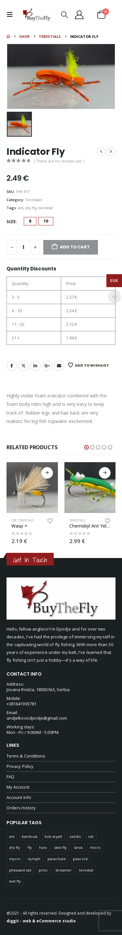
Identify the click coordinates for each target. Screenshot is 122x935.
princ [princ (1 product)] (43, 870)
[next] (110, 151)
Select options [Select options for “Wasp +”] (47, 473)
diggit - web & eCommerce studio (41, 920)
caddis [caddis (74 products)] (74, 836)
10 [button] (46, 221)
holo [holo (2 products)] (43, 847)
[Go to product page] (32, 487)
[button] (11, 14)
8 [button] (30, 221)
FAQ (10, 777)
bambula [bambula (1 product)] (29, 836)
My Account (18, 787)
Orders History (21, 808)
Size (11, 221)
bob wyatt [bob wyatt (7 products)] (53, 836)
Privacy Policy (20, 766)
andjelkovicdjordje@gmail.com (37, 718)
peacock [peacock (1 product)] (80, 858)
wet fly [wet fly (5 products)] (15, 881)
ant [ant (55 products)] (12, 836)
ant (20, 207)
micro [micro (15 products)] (95, 847)
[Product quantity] (23, 247)
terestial (45, 207)
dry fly (30, 207)
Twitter (23, 365)
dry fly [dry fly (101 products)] (14, 847)
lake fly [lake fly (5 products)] (60, 847)
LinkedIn (35, 365)
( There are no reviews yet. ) (59, 161)
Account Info (19, 797)
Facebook (12, 365)
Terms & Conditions (26, 756)
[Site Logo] (37, 14)
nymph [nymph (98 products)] (34, 858)
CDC (14, 520)
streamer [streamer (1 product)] (63, 870)
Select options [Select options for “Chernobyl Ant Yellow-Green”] (105, 473)
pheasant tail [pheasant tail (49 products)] (20, 870)
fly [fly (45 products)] (30, 847)
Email (59, 365)
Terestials (33, 199)
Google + (47, 365)
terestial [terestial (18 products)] (86, 870)
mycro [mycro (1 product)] (14, 858)
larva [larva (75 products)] (78, 847)
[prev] (101, 151)
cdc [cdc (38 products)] (91, 836)
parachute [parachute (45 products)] (56, 858)
